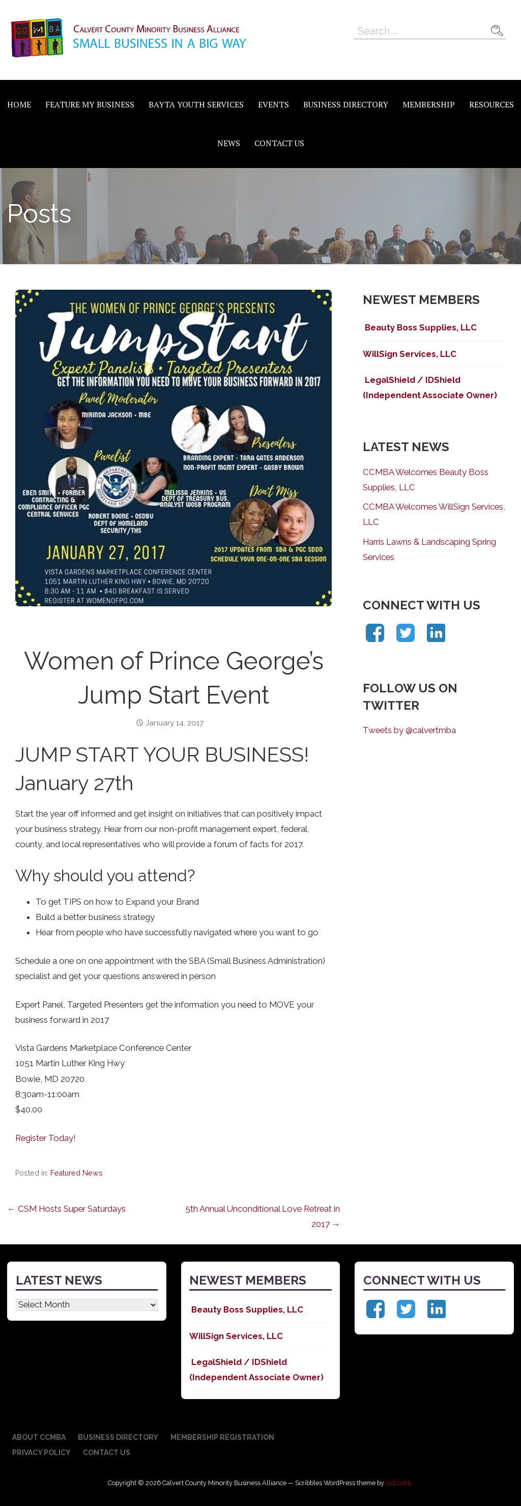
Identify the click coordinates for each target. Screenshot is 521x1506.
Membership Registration (222, 1437)
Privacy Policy (41, 1452)
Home (19, 104)
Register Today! (45, 1138)
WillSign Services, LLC (409, 354)
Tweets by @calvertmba (409, 730)
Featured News (76, 1173)
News (228, 143)
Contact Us (279, 143)
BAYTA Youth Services (196, 104)
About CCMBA (39, 1437)
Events (273, 104)
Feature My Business (89, 104)
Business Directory (345, 104)
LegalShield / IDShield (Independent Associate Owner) (430, 387)
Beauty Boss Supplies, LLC (420, 327)
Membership (428, 104)
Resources (491, 104)
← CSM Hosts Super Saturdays (66, 1209)
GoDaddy (399, 1483)
